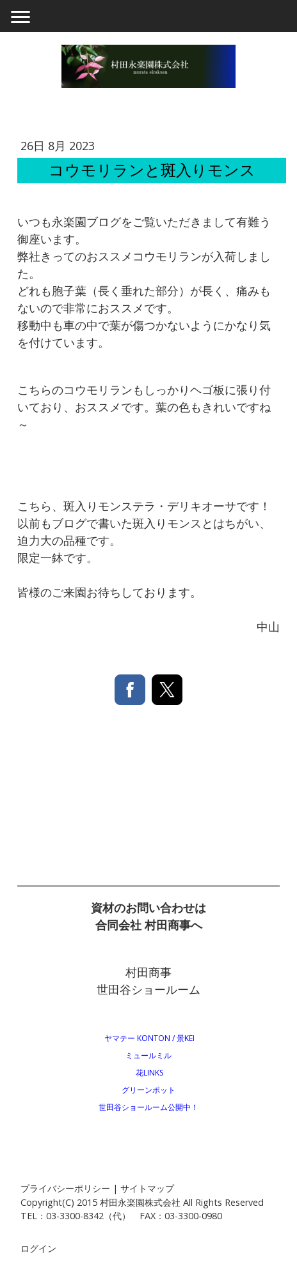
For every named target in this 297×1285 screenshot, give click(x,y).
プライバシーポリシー (65, 1188)
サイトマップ (147, 1188)
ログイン (38, 1248)
